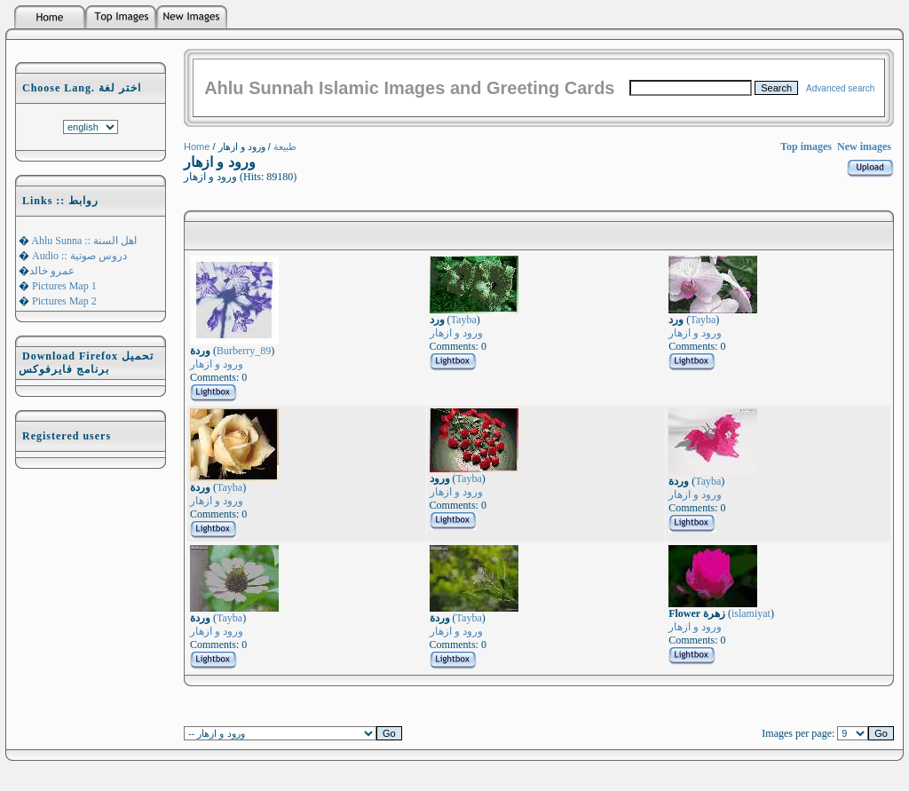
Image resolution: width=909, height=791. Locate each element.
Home (196, 146)
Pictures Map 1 (63, 286)
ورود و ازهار (216, 364)
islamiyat (751, 613)
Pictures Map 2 (63, 301)
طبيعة (284, 146)
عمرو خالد (52, 271)
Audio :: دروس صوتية (78, 255)
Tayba (464, 319)
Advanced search (840, 88)
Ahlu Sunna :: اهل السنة (83, 240)
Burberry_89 (244, 350)
